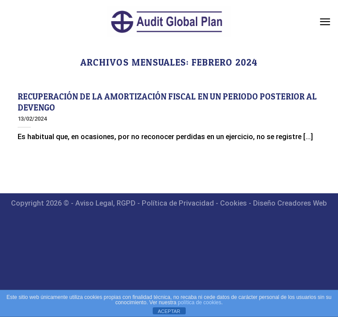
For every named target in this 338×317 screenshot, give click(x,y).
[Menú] (325, 21)
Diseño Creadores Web (290, 203)
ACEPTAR (169, 311)
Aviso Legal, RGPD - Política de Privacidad (144, 203)
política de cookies (199, 302)
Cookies (233, 203)
